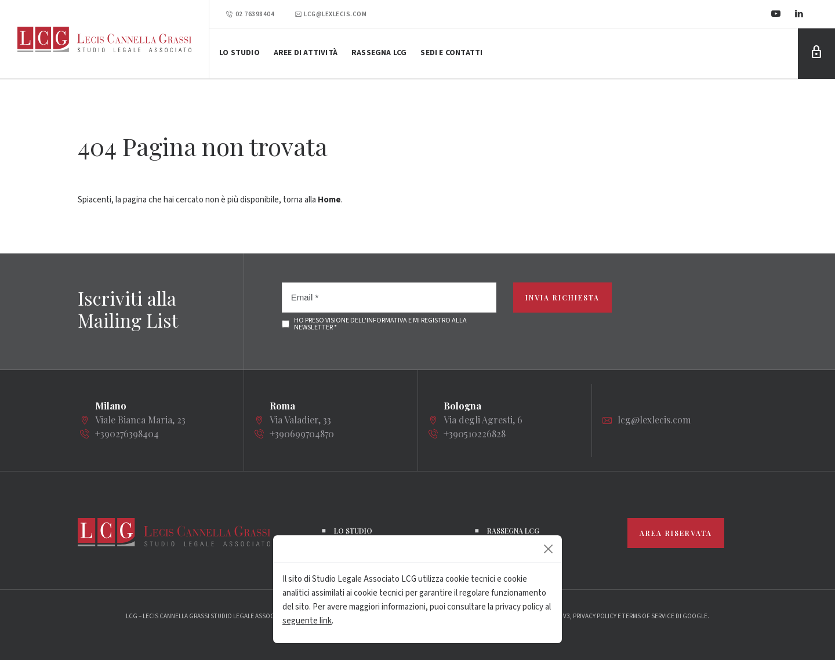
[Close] (548, 549)
